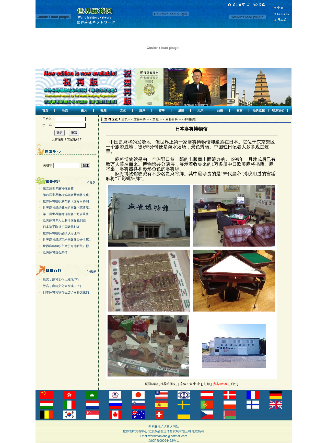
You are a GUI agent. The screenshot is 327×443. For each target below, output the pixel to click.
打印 (207, 384)
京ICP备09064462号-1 (163, 440)
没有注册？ (59, 139)
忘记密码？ (74, 139)
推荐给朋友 (168, 384)
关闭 (233, 384)
